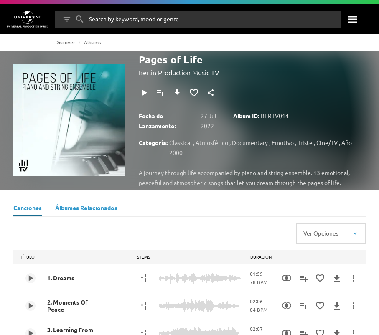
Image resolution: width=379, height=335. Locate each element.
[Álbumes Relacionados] (86, 209)
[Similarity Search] (287, 278)
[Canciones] (27, 209)
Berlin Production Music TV (179, 72)
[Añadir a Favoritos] (194, 93)
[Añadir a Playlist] (160, 93)
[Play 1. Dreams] (30, 278)
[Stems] (144, 278)
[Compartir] (211, 93)
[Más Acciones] (353, 278)
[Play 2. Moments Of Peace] (30, 306)
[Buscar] (352, 19)
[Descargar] (177, 93)
